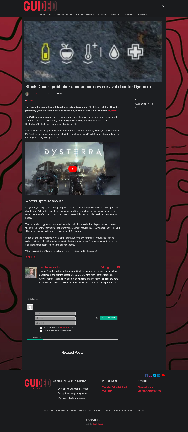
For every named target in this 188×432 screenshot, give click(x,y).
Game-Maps (129, 14)
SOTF (77, 14)
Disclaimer (94, 411)
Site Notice (62, 411)
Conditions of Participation (129, 411)
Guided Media (98, 424)
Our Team (107, 390)
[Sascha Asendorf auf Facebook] (98, 267)
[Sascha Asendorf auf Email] (118, 267)
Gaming (30, 257)
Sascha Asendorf (36, 94)
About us (142, 14)
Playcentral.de (145, 387)
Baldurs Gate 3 (88, 14)
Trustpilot (37, 388)
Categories (115, 14)
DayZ (50, 14)
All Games (102, 14)
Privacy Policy (65, 328)
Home (42, 14)
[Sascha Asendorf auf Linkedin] (113, 267)
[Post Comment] (108, 318)
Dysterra (112, 110)
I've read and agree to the (56, 328)
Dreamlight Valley (63, 14)
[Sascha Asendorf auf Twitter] (102, 267)
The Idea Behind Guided (114, 387)
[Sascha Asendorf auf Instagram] (108, 267)
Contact (107, 411)
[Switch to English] (29, 100)
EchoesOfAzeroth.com (149, 390)
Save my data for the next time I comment (57, 331)
